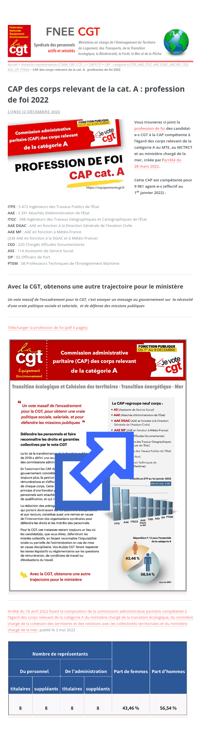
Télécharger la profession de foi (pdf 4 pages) (48, 327)
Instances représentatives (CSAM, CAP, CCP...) (53, 64)
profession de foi (149, 128)
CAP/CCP (95, 64)
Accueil (13, 64)
